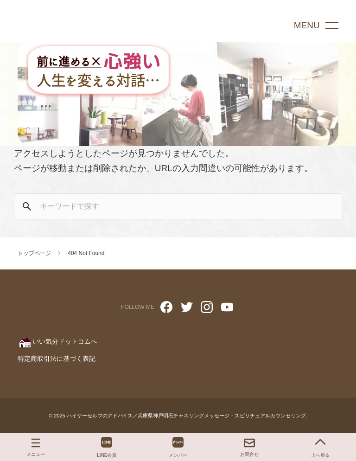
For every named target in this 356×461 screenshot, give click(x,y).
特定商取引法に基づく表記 (56, 358)
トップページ (34, 253)
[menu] (318, 25)
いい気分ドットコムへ (57, 341)
